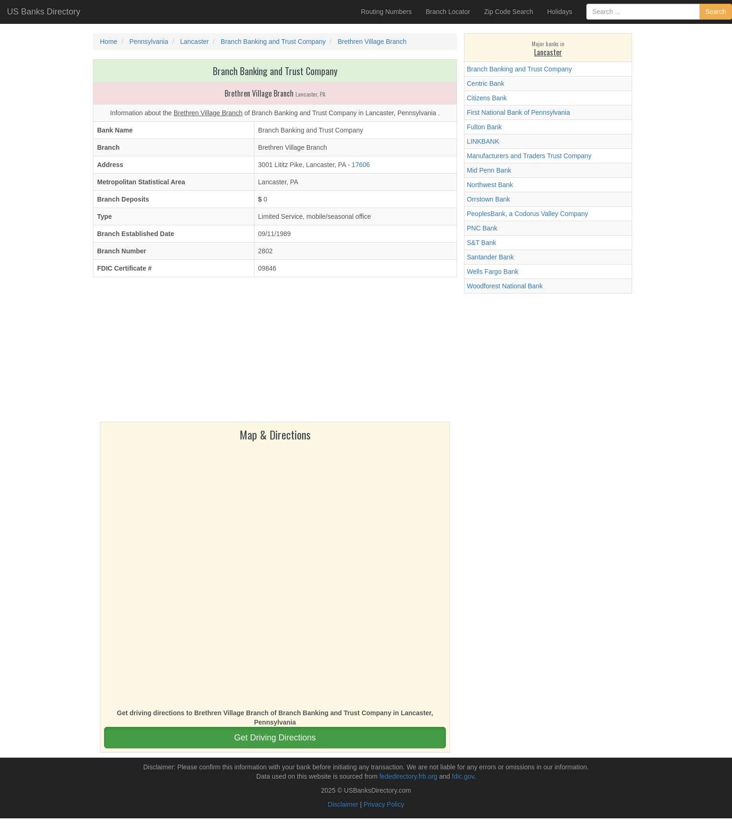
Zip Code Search (508, 11)
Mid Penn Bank (489, 170)
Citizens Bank (487, 98)
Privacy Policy (384, 804)
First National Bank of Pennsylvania (518, 112)
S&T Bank (481, 242)
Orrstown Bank (488, 199)
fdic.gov (463, 776)
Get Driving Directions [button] (275, 737)
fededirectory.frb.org (408, 776)
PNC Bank (482, 228)
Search (715, 11)
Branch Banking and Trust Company (519, 69)
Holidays (559, 11)
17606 (361, 164)
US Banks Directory (43, 11)
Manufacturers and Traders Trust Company (529, 156)
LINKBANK (483, 141)
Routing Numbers (386, 11)
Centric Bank (485, 83)
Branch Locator (448, 11)
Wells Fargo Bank (492, 271)
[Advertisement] (275, 351)
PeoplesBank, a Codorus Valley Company (527, 213)
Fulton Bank (484, 127)
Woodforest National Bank (504, 286)
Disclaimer (343, 804)
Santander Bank (490, 257)
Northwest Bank (490, 184)
